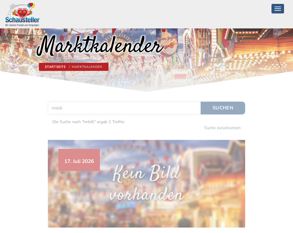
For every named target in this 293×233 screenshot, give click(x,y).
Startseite (55, 67)
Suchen (223, 106)
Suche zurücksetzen (222, 126)
